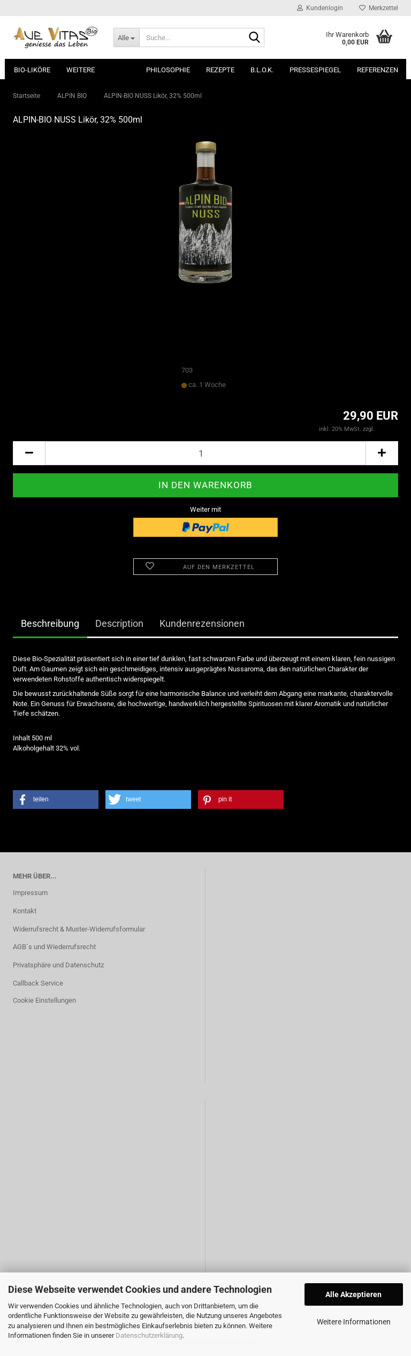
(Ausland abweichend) (256, 385)
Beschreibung (50, 623)
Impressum (30, 893)
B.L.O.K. (261, 70)
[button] (29, 453)
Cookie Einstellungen (44, 1000)
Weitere (80, 70)
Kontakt (24, 911)
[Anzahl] (205, 453)
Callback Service (38, 983)
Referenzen (377, 70)
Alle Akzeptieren (353, 1294)
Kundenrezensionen (202, 623)
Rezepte (220, 70)
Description (119, 623)
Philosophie (168, 70)
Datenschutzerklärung (149, 1335)
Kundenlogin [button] (320, 8)
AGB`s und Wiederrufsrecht (54, 947)
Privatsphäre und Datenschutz (58, 965)
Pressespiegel (315, 70)
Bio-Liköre (32, 70)
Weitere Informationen (354, 1321)
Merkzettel (378, 8)
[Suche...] (126, 37)
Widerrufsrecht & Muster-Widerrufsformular (79, 929)
